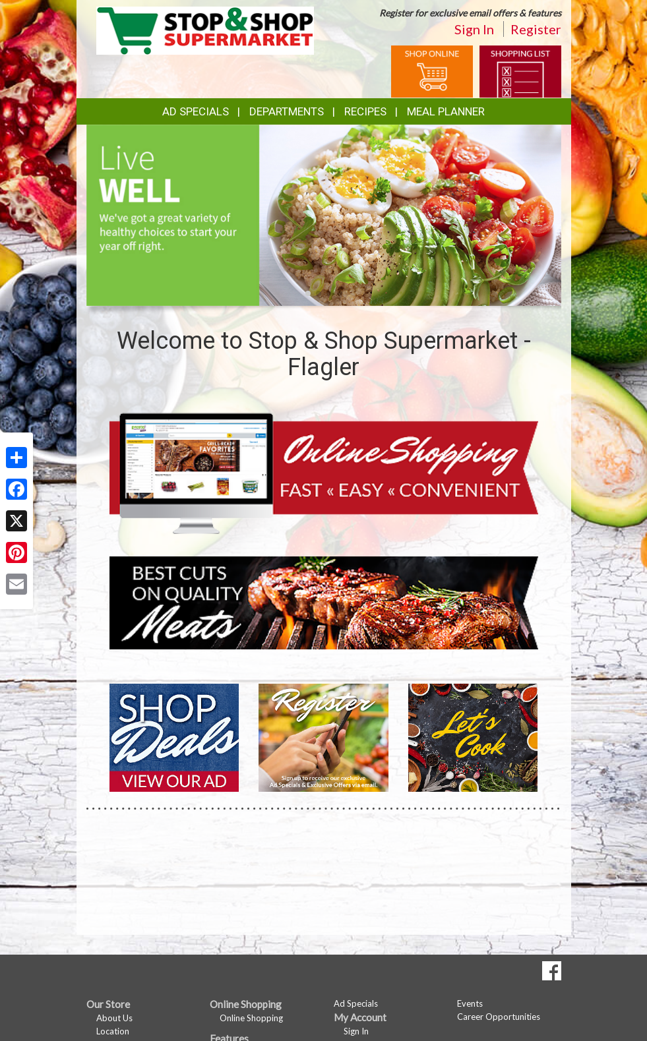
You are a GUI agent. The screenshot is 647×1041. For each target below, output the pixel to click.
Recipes (365, 111)
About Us (114, 1018)
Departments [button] (286, 111)
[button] (308, 293)
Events (470, 1003)
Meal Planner (446, 111)
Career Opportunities (498, 1016)
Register (535, 29)
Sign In (474, 29)
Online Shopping (251, 1018)
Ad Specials (195, 111)
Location (112, 1031)
